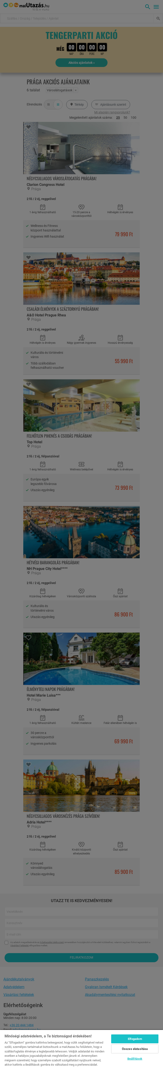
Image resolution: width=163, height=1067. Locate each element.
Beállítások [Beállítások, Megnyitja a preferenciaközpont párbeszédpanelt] (134, 1058)
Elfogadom (135, 1039)
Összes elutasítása (135, 1049)
